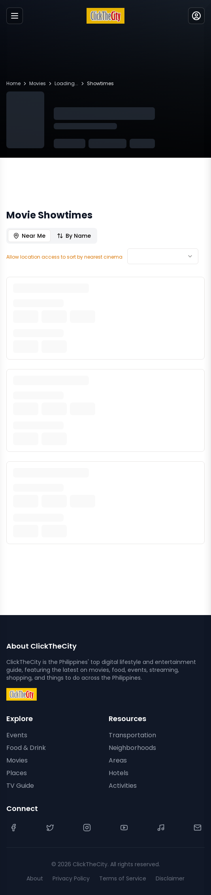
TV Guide (20, 785)
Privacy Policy (71, 878)
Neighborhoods (132, 747)
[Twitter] (50, 827)
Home (13, 83)
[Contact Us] (197, 827)
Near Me (29, 236)
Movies (37, 83)
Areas (118, 760)
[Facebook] (13, 827)
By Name (74, 236)
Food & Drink (26, 747)
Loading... (66, 83)
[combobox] (162, 256)
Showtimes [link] (100, 83)
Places (16, 773)
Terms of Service (122, 878)
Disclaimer (170, 878)
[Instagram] (87, 827)
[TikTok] (161, 827)
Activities (123, 785)
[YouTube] (124, 827)
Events (16, 735)
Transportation (132, 735)
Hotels (118, 773)
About (34, 878)
